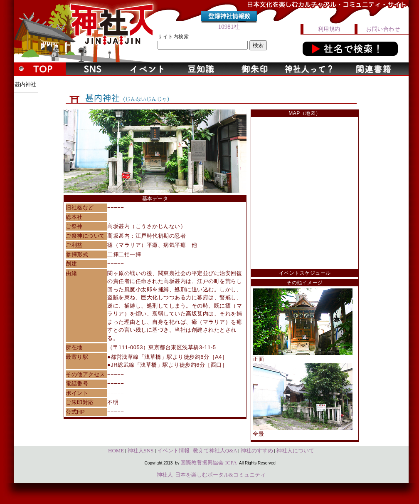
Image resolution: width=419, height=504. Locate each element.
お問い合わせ (383, 29)
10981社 (229, 26)
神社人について (295, 450)
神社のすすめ (257, 450)
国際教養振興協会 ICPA (208, 462)
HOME (116, 450)
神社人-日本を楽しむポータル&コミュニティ (211, 475)
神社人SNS (141, 450)
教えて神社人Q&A (215, 450)
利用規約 (329, 29)
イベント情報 (173, 450)
